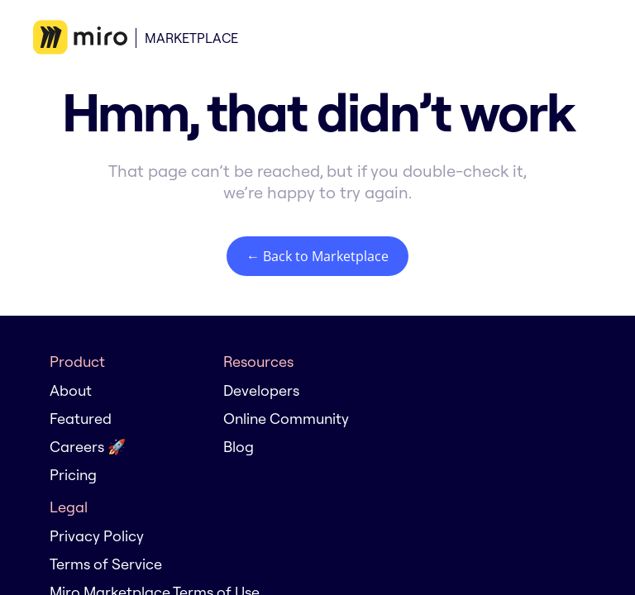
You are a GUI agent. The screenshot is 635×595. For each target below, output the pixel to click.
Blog (238, 446)
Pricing (73, 474)
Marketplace (191, 38)
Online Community (286, 418)
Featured (81, 418)
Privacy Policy (97, 535)
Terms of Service (106, 564)
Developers (261, 390)
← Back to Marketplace (317, 256)
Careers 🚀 (88, 446)
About (71, 390)
